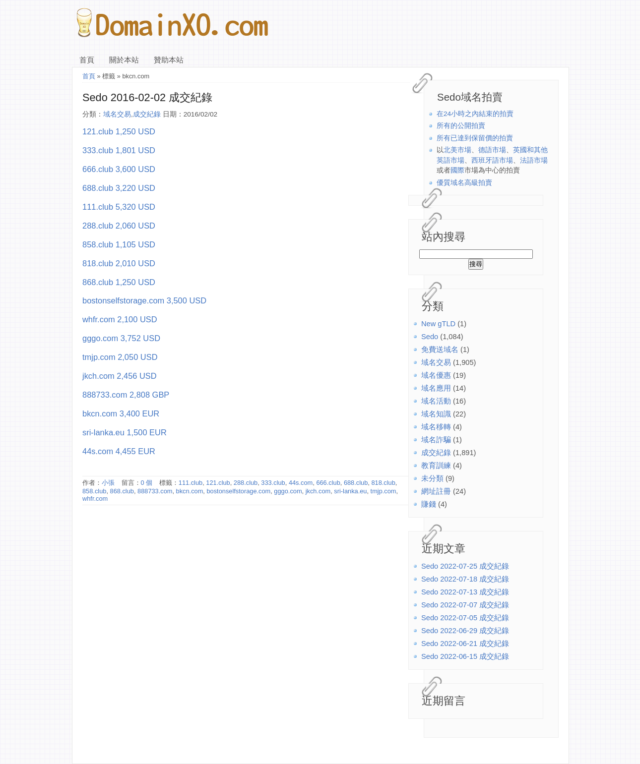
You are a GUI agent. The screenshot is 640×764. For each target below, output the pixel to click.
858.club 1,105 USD (118, 244)
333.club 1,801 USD (118, 150)
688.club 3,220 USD (118, 187)
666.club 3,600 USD (118, 169)
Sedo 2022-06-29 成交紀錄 (465, 631)
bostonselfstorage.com (238, 491)
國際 (457, 170)
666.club (328, 482)
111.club (190, 482)
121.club (218, 482)
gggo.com (288, 491)
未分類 (432, 478)
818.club (383, 482)
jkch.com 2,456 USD (119, 375)
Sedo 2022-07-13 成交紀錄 (465, 592)
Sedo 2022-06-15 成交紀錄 (465, 656)
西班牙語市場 (492, 160)
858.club (94, 491)
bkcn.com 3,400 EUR (120, 413)
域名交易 (436, 362)
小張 (108, 482)
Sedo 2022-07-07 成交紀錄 (465, 605)
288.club (245, 482)
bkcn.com (189, 491)
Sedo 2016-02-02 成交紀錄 (147, 97)
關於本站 (124, 60)
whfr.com (95, 498)
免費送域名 (439, 349)
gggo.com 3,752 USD (121, 338)
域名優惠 (436, 375)
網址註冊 (436, 491)
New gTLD (438, 324)
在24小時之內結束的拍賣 (475, 114)
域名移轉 (436, 427)
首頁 (86, 60)
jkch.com (318, 491)
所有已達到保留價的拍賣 (475, 138)
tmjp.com (383, 491)
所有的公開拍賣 (461, 125)
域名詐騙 (436, 440)
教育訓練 (436, 466)
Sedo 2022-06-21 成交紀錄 (465, 643)
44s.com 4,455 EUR (118, 451)
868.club (122, 491)
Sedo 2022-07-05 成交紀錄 (465, 618)
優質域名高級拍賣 (464, 182)
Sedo (429, 337)
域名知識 (436, 414)
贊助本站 (169, 60)
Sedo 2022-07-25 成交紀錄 (465, 566)
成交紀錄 (436, 453)
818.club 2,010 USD (118, 263)
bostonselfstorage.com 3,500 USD (144, 300)
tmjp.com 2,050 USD (120, 357)
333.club (273, 482)
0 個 (147, 482)
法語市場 (534, 160)
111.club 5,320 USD (118, 206)
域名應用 (436, 388)
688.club (356, 482)
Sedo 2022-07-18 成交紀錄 (465, 579)
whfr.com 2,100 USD (119, 319)
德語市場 (492, 150)
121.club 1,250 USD (118, 131)
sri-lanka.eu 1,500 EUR (124, 432)
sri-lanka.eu (350, 491)
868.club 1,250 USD (118, 282)
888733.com (154, 491)
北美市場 (457, 150)
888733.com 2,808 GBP (125, 394)
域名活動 (436, 401)
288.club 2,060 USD (118, 225)
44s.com (301, 482)
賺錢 (428, 504)
